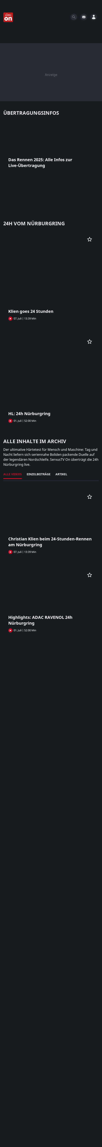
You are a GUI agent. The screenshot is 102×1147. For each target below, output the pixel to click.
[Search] (74, 17)
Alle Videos (12, 474)
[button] (51, 146)
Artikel (61, 474)
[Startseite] (8, 17)
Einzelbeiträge (38, 474)
